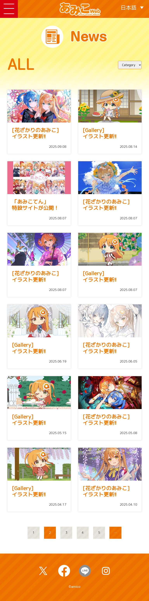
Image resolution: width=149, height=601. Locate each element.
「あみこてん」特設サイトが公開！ (35, 205)
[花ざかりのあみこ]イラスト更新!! (35, 133)
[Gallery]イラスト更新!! (100, 133)
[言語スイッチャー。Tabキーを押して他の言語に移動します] (132, 7)
